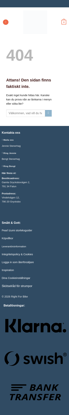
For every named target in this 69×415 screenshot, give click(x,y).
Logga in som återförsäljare (18, 262)
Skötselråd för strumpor (17, 286)
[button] (5, 22)
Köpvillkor (7, 238)
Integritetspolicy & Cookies (17, 254)
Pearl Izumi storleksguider (17, 230)
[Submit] (48, 113)
